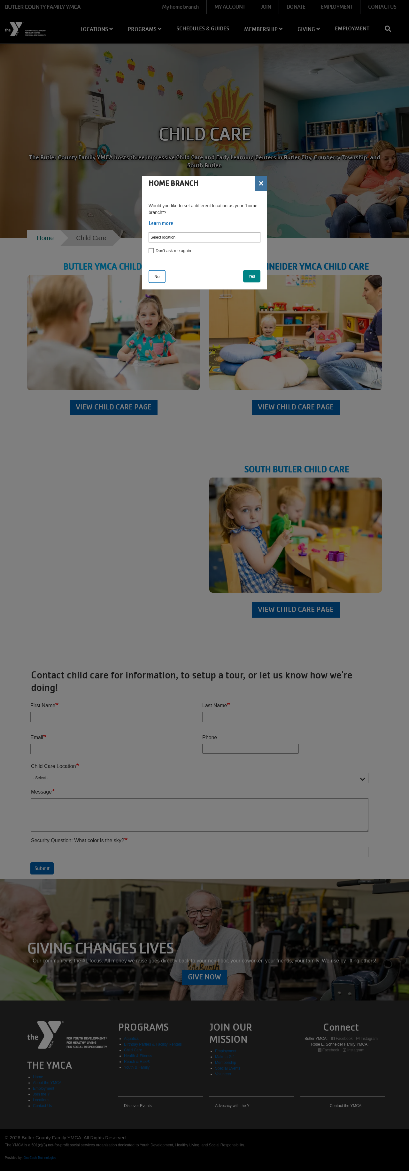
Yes (252, 276)
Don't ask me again (173, 250)
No (157, 276)
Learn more (161, 223)
